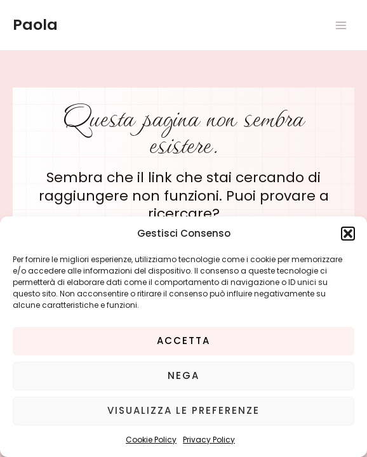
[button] (348, 233)
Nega (183, 375)
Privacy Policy (209, 439)
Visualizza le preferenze (183, 410)
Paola (35, 24)
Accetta (183, 340)
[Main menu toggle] (341, 25)
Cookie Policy (151, 439)
